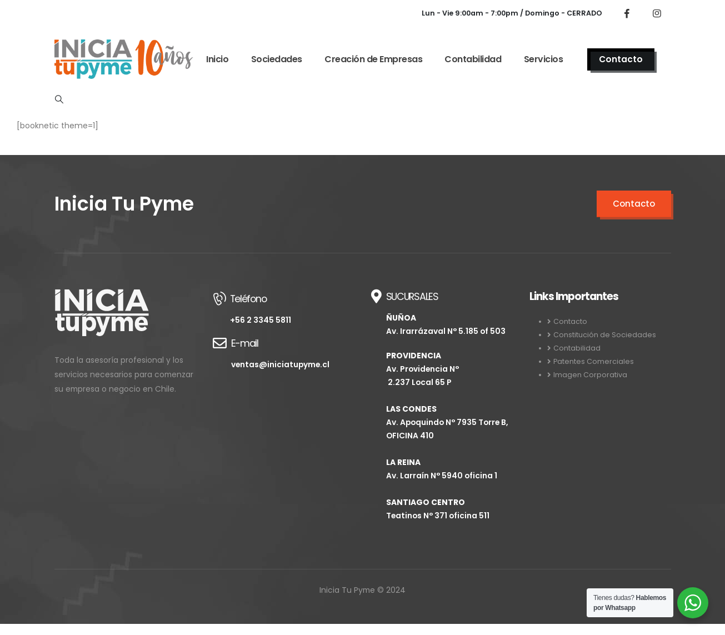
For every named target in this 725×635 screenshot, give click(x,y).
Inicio (217, 59)
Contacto (621, 59)
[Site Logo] (123, 59)
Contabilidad (472, 59)
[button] (59, 99)
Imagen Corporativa (590, 374)
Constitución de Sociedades (604, 334)
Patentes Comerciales (593, 361)
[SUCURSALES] (442, 411)
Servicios (543, 59)
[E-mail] (283, 353)
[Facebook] (627, 13)
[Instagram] (657, 13)
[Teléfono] (283, 308)
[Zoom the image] (101, 296)
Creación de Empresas (373, 59)
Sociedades (276, 59)
